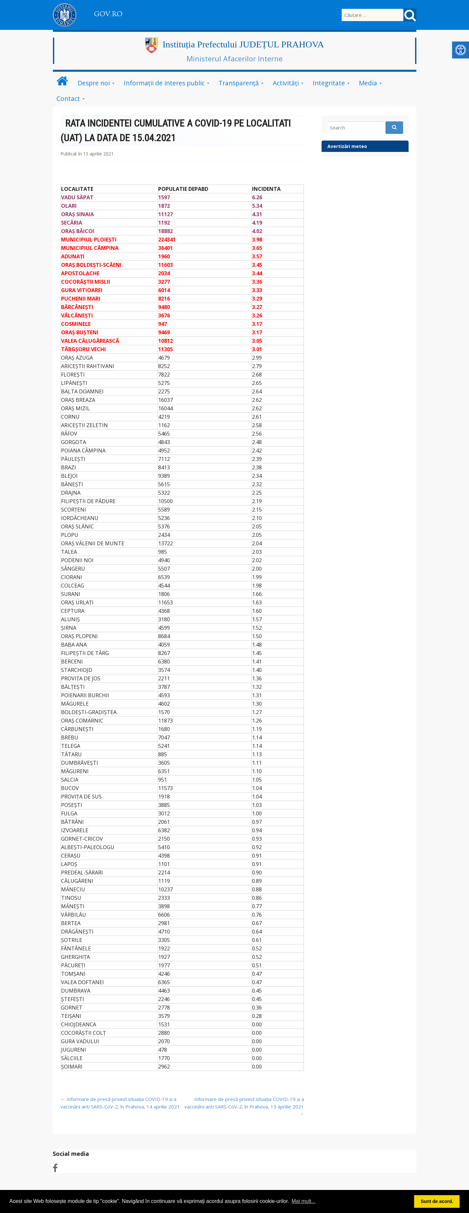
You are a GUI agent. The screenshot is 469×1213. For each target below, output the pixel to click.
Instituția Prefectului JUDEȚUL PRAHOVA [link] (243, 44)
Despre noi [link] (94, 83)
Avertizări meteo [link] (347, 146)
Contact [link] (68, 98)
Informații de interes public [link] (164, 83)
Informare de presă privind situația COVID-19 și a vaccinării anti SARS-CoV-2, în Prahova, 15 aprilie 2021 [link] (244, 1106)
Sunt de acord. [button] (437, 1201)
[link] (460, 50)
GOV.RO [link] (108, 14)
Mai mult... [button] (304, 1201)
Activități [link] (286, 83)
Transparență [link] (239, 83)
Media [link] (368, 83)
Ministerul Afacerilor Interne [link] (234, 58)
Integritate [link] (329, 83)
